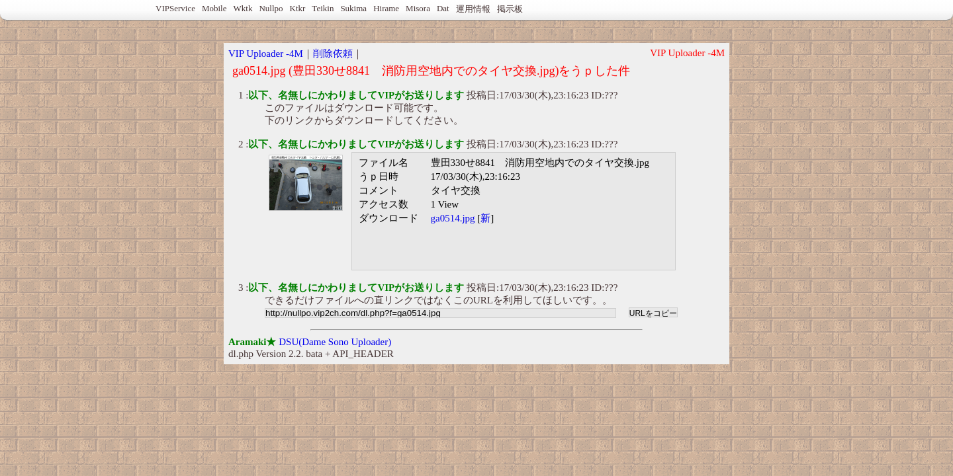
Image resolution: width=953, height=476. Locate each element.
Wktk (243, 8)
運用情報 (473, 9)
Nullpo (271, 8)
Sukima (353, 8)
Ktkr (298, 8)
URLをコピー (653, 313)
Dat (443, 8)
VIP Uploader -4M (265, 53)
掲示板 (510, 9)
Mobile (214, 8)
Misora (418, 8)
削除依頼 (333, 53)
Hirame (386, 8)
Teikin (323, 8)
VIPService (175, 8)
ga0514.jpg (453, 218)
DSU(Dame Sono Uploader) (335, 342)
